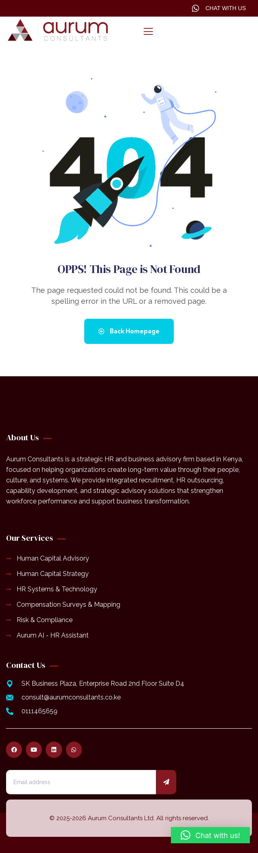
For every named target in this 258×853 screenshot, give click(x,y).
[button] (210, 835)
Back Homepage (129, 331)
